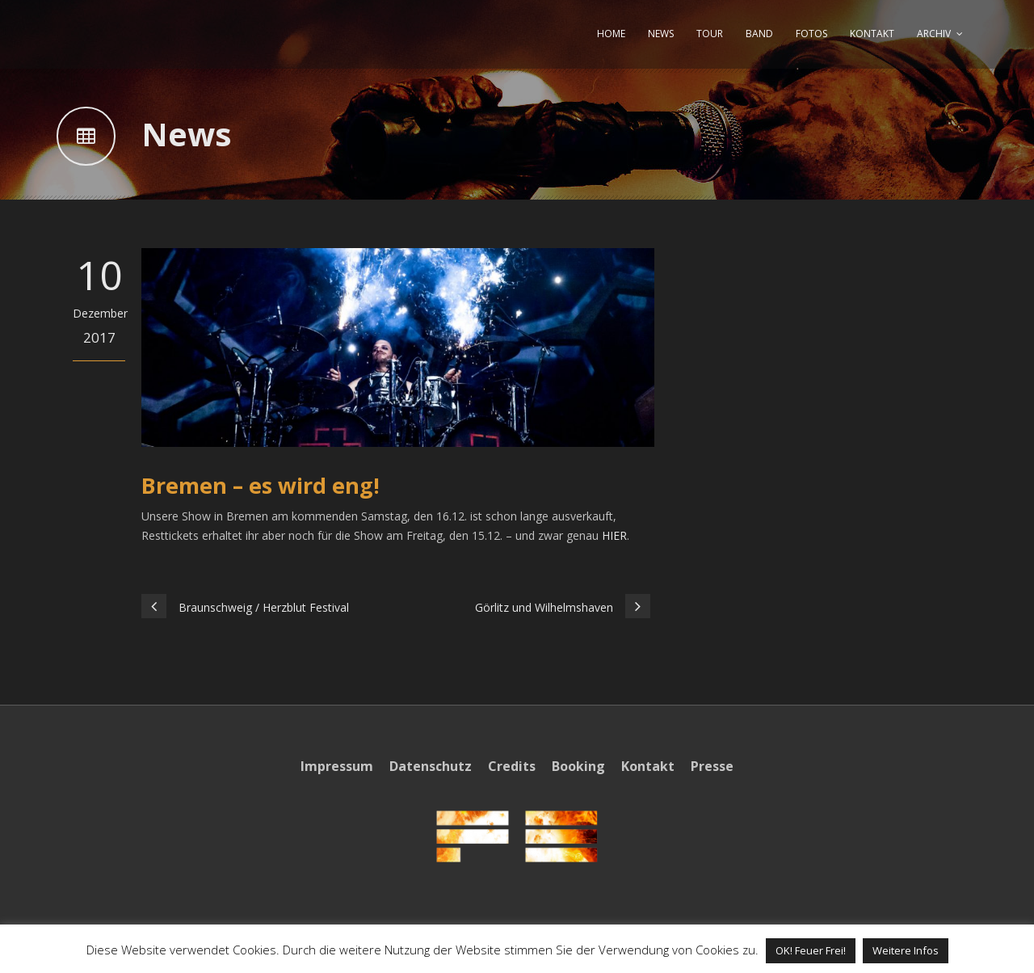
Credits (512, 766)
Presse (712, 766)
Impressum (337, 766)
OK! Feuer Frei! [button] (811, 950)
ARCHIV (934, 33)
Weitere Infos (905, 950)
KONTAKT (872, 33)
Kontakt (648, 766)
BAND (759, 33)
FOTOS (811, 33)
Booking (578, 766)
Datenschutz (430, 766)
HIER (614, 535)
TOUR (709, 33)
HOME (611, 33)
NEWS (661, 33)
